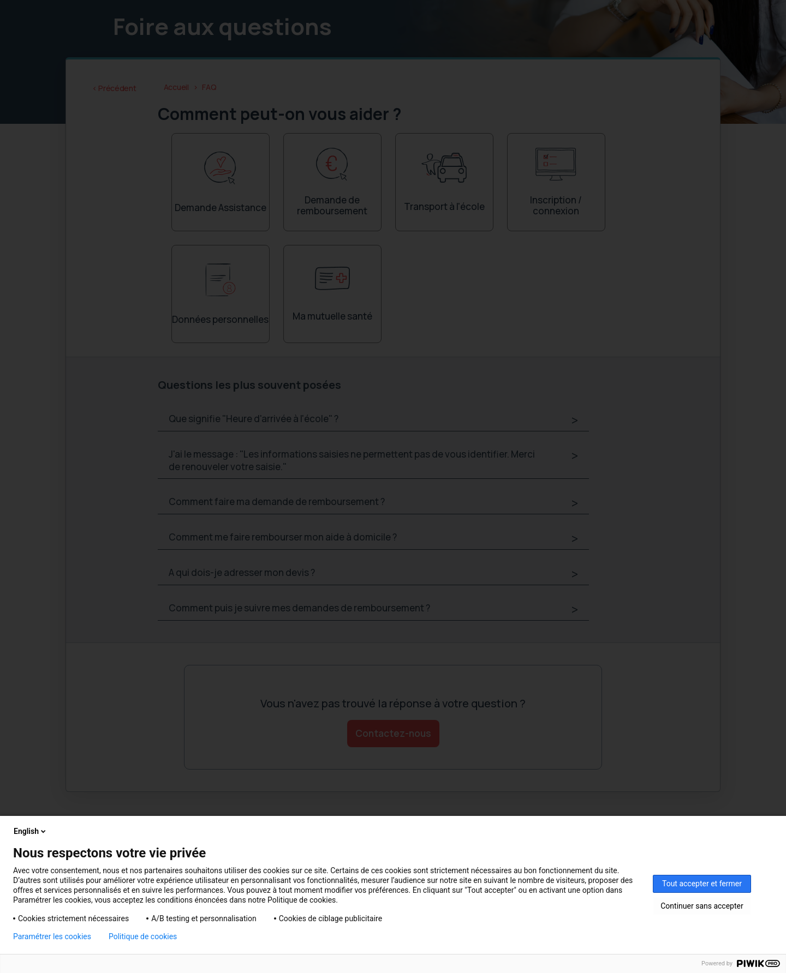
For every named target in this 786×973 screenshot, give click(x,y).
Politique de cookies (143, 936)
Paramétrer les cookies (52, 936)
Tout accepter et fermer (702, 883)
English (30, 831)
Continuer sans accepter (701, 906)
